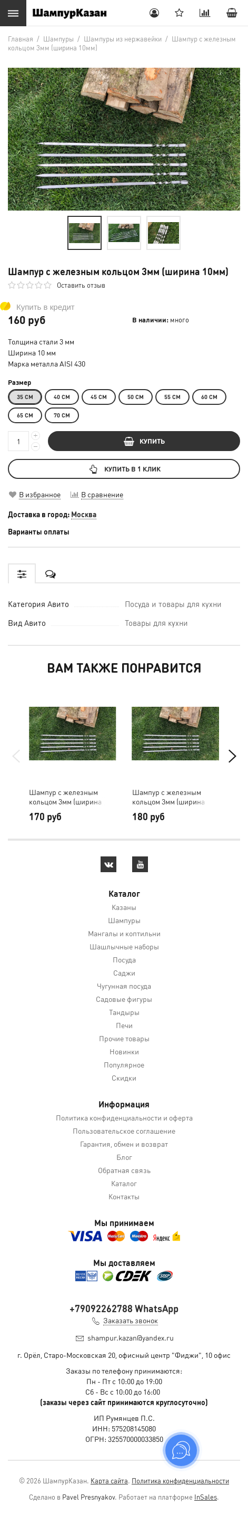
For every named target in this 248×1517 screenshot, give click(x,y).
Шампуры (124, 920)
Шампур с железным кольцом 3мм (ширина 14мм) (168, 796)
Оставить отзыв (81, 284)
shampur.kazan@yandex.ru (130, 1337)
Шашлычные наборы (124, 946)
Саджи (124, 972)
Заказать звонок (130, 1320)
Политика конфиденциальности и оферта (124, 1117)
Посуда (124, 959)
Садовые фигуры (124, 998)
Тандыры (124, 1012)
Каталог (124, 1183)
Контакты (124, 1196)
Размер (19, 382)
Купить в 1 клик (124, 468)
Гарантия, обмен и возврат (124, 1143)
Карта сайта (109, 1480)
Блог (124, 1157)
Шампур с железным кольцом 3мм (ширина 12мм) (65, 796)
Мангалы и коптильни (124, 933)
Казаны (124, 907)
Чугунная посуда (124, 985)
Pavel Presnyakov (88, 1496)
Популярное (124, 1064)
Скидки (124, 1077)
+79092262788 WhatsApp (124, 1308)
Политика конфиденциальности (180, 1480)
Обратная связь (124, 1170)
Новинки (124, 1051)
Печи (124, 1025)
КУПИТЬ (144, 440)
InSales (205, 1496)
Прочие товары (124, 1038)
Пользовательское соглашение (124, 1130)
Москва (83, 514)
